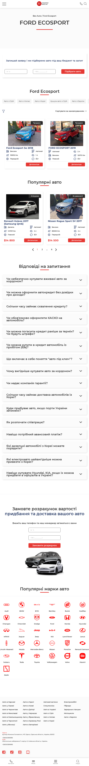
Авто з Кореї (48, 721)
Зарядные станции (72, 710)
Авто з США (48, 713)
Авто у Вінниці (8, 725)
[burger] (4, 4)
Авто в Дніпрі (29, 710)
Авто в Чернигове (10, 710)
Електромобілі (70, 702)
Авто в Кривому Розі (32, 721)
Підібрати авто (73, 71)
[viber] (19, 752)
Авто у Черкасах (30, 713)
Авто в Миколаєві (9, 713)
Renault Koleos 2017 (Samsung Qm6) (16, 222)
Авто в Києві (28, 706)
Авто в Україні (49, 710)
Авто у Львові (8, 706)
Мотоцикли (69, 713)
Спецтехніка (48, 706)
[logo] (42, 4)
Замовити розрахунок (44, 545)
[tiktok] (11, 752)
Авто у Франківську (31, 717)
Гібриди (67, 706)
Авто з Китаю (49, 717)
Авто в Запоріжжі (30, 725)
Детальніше (34, 164)
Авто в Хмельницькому (12, 717)
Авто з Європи (70, 717)
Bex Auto (37, 16)
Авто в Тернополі (9, 721)
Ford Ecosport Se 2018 (19, 148)
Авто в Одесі (28, 702)
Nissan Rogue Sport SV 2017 (65, 221)
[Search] (85, 4)
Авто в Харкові (8, 702)
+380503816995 (7, 738)
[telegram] (3, 752)
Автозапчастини (50, 702)
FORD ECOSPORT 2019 (62, 148)
